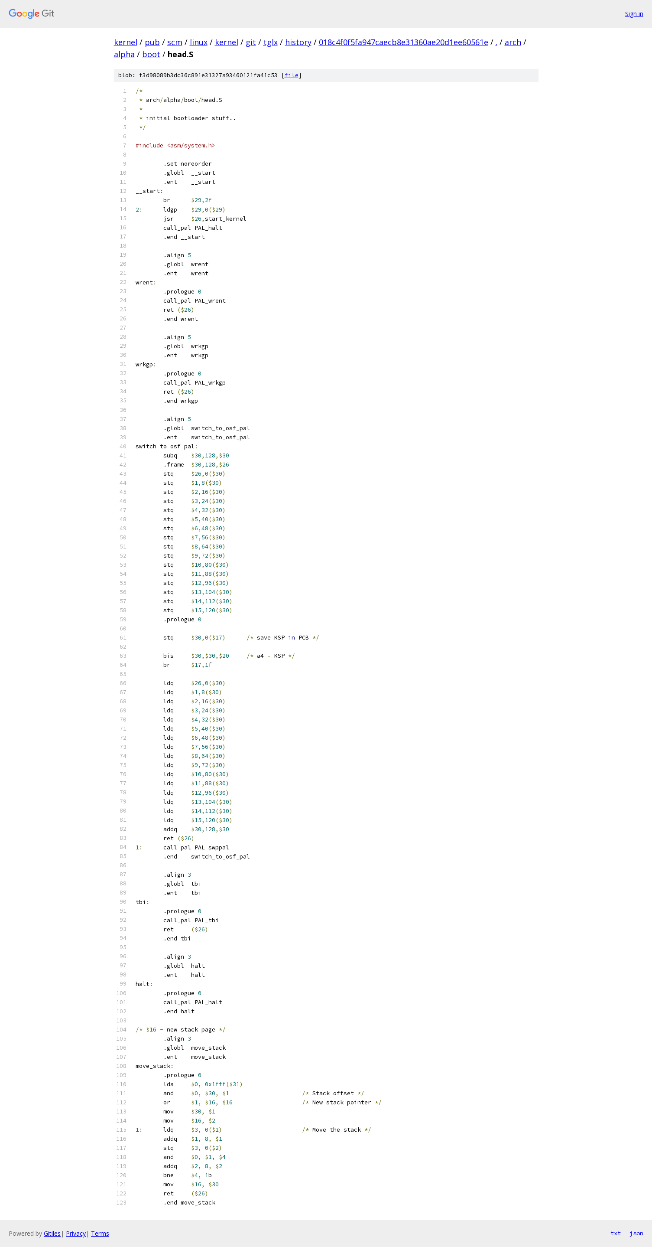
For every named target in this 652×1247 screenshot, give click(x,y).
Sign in (634, 14)
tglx (270, 42)
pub (152, 42)
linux (199, 42)
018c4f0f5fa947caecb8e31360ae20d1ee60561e (403, 42)
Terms (100, 1233)
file (291, 75)
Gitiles (52, 1233)
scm (174, 42)
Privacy (76, 1233)
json (636, 1233)
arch (513, 42)
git (251, 42)
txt (615, 1233)
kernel (125, 42)
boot (151, 54)
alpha (124, 54)
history (298, 42)
